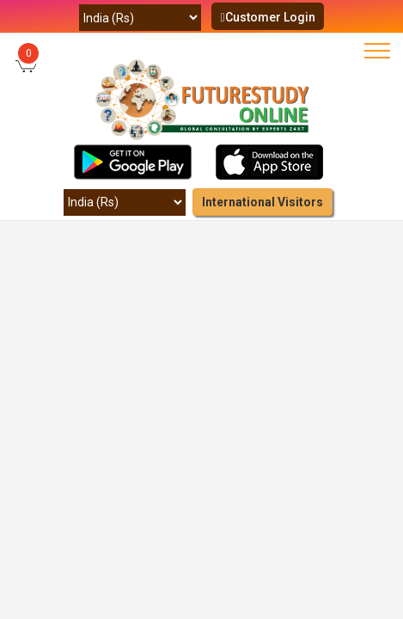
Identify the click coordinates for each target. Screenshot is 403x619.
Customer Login (267, 17)
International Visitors (262, 202)
